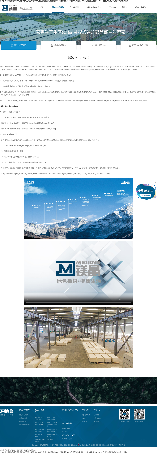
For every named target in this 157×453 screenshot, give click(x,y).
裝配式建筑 (50, 439)
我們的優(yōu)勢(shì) (95, 7)
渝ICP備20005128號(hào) (69, 445)
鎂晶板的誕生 (58, 45)
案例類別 (84, 421)
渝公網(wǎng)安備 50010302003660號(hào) (93, 445)
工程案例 (112, 7)
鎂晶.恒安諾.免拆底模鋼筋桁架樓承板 (52, 424)
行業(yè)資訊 (97, 418)
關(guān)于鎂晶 (58, 7)
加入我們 (64, 431)
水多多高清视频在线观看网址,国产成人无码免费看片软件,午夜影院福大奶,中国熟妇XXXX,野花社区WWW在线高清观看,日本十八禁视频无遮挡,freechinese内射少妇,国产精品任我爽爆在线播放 (64, 1)
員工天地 (96, 421)
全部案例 (84, 418)
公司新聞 (96, 415)
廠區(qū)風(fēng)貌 (138, 45)
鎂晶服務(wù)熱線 (67, 439)
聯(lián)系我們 (140, 7)
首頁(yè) (43, 7)
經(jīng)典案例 (86, 415)
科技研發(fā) (98, 45)
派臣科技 (122, 445)
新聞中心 (125, 7)
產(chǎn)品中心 (75, 7)
